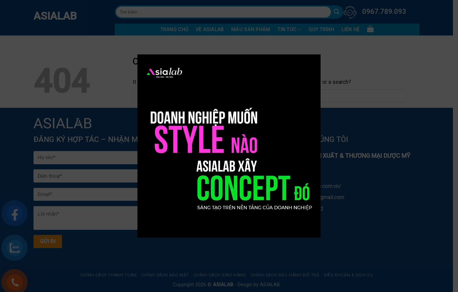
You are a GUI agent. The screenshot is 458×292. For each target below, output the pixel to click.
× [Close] (308, 60)
